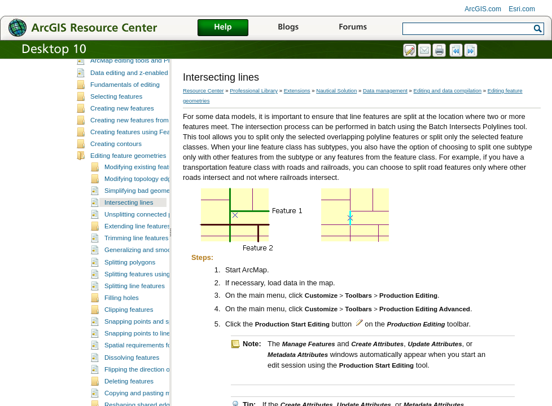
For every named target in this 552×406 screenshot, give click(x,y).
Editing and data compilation (448, 90)
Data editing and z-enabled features (141, 112)
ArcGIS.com (483, 9)
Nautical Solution (336, 90)
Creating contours (116, 183)
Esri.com (522, 9)
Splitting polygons (129, 301)
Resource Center (203, 90)
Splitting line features (134, 325)
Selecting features (116, 136)
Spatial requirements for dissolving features (166, 384)
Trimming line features (136, 277)
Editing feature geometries (128, 195)
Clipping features (128, 349)
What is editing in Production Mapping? (146, 64)
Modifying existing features (142, 206)
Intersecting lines (128, 242)
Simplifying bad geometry (140, 230)
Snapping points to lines (138, 372)
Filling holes (121, 337)
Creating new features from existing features (154, 159)
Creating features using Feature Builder (147, 171)
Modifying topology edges (141, 218)
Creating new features (122, 147)
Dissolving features (131, 397)
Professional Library (254, 90)
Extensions (297, 90)
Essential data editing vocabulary (137, 88)
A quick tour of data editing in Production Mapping (162, 76)
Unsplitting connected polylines (149, 253)
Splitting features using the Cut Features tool (168, 313)
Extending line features (137, 265)
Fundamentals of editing (125, 124)
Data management (385, 90)
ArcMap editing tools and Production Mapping (155, 99)
